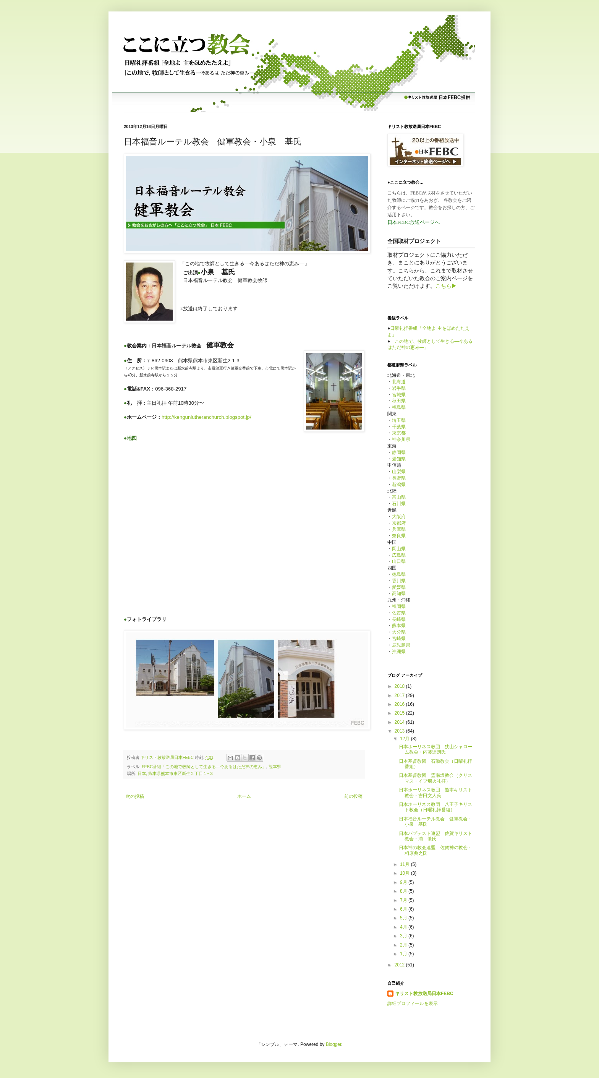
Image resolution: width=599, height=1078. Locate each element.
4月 (404, 927)
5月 (404, 918)
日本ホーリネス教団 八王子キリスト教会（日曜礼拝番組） (435, 807)
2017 (400, 695)
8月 (404, 891)
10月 (405, 873)
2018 (400, 686)
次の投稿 (135, 796)
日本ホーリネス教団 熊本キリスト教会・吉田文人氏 (435, 792)
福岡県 (399, 606)
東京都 (399, 433)
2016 (400, 704)
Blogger (334, 1044)
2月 (404, 945)
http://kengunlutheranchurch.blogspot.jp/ (206, 417)
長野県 (399, 478)
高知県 (399, 593)
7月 (404, 900)
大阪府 (399, 516)
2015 (400, 713)
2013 (400, 731)
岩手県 (399, 388)
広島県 (399, 555)
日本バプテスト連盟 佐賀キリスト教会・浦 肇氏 (435, 836)
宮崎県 (399, 638)
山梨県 (399, 471)
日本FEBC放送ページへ (413, 222)
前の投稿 (353, 796)
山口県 (399, 561)
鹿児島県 (401, 645)
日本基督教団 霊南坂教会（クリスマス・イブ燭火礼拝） (435, 778)
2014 (400, 722)
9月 (404, 882)
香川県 (399, 581)
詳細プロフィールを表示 (412, 1003)
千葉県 (399, 427)
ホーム (244, 796)
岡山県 (399, 548)
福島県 (399, 407)
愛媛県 (399, 587)
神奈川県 (401, 439)
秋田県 (399, 401)
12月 (405, 738)
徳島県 (399, 574)
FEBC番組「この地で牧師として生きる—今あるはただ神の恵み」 (204, 766)
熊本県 (275, 766)
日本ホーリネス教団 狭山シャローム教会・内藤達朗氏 (435, 749)
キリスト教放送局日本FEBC (424, 993)
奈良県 (399, 535)
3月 (404, 936)
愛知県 (399, 459)
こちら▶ (446, 286)
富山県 (399, 497)
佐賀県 (399, 613)
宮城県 (399, 394)
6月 (404, 909)
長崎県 (399, 619)
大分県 (399, 632)
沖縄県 (399, 651)
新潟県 (399, 484)
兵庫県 (399, 529)
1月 (404, 953)
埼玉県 (399, 420)
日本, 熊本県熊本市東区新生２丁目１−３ (176, 773)
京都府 (399, 523)
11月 (405, 864)
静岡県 (399, 452)
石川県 (399, 503)
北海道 (399, 381)
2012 (400, 965)
